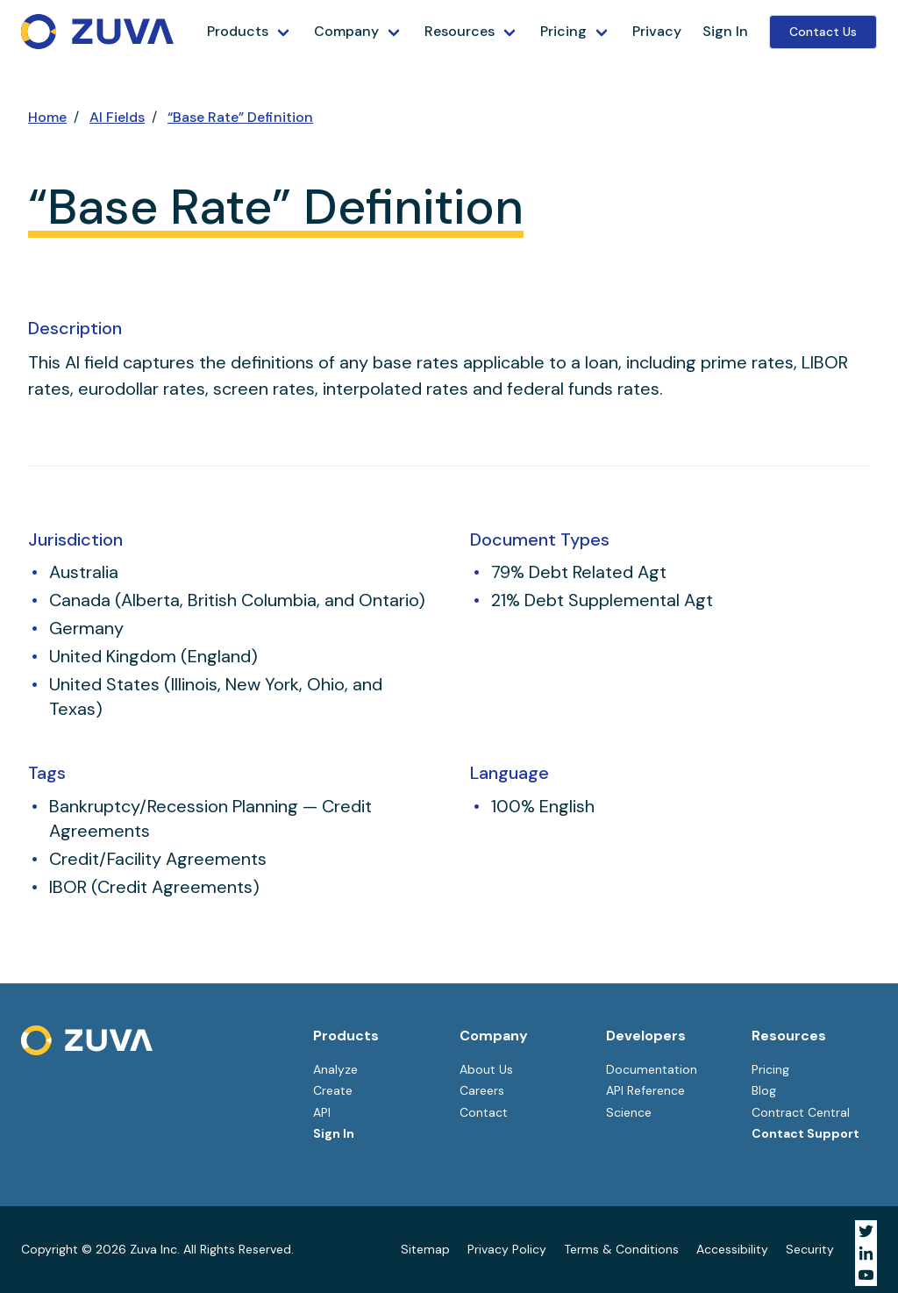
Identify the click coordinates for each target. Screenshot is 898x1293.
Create (333, 1090)
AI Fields (117, 117)
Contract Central (801, 1112)
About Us (486, 1069)
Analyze (335, 1069)
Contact (484, 1112)
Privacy (656, 31)
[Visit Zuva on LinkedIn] (866, 1253)
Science (629, 1112)
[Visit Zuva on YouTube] (866, 1275)
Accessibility (732, 1249)
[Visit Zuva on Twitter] (866, 1231)
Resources (459, 31)
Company (346, 31)
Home (47, 117)
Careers (482, 1090)
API (322, 1112)
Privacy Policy (506, 1249)
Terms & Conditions (621, 1249)
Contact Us (823, 31)
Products (237, 31)
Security (810, 1249)
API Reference (645, 1090)
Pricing (563, 31)
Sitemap (425, 1249)
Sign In (725, 31)
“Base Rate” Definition (240, 117)
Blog (764, 1090)
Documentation (651, 1069)
